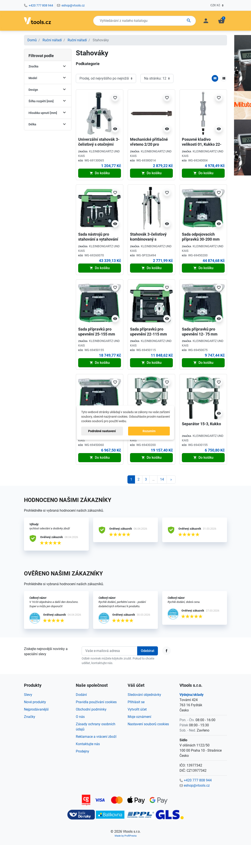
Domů (32, 40)
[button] (221, 20)
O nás (80, 717)
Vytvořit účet (137, 709)
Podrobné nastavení (102, 431)
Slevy (28, 695)
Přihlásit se (136, 702)
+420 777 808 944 (41, 5)
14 (162, 479)
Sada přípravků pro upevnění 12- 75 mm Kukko (200, 334)
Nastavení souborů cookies (148, 724)
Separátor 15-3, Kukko (201, 424)
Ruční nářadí (52, 40)
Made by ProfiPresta (126, 835)
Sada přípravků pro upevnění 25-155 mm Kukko (96, 334)
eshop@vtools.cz (73, 5)
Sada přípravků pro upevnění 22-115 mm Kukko (148, 334)
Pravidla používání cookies (96, 702)
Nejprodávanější (36, 709)
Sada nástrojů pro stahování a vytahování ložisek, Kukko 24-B (98, 239)
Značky (29, 717)
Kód (80, 161)
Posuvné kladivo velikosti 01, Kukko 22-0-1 (201, 144)
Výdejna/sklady (191, 695)
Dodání (81, 695)
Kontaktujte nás (88, 744)
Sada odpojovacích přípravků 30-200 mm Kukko (201, 239)
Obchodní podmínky (91, 709)
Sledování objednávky (144, 695)
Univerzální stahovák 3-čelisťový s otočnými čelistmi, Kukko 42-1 (98, 144)
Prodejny (82, 751)
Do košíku (100, 173)
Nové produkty (35, 702)
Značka (82, 151)
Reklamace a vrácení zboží (96, 737)
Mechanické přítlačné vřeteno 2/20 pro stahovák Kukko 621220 (151, 144)
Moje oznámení (139, 717)
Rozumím (149, 431)
